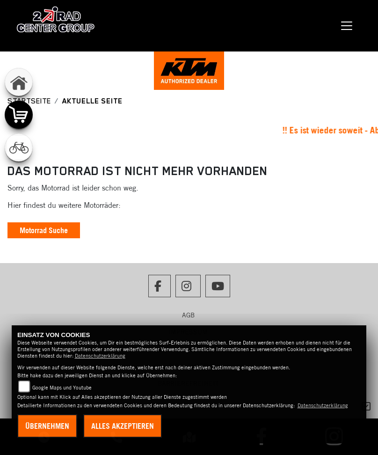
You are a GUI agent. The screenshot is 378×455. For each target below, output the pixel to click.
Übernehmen (47, 426)
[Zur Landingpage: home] (19, 82)
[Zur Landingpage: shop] (19, 115)
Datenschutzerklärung (100, 355)
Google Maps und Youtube (62, 387)
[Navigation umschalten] (346, 26)
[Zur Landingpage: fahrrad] (19, 147)
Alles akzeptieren (122, 426)
